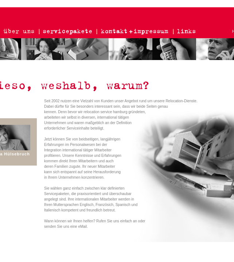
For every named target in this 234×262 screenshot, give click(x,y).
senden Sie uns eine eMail (65, 227)
